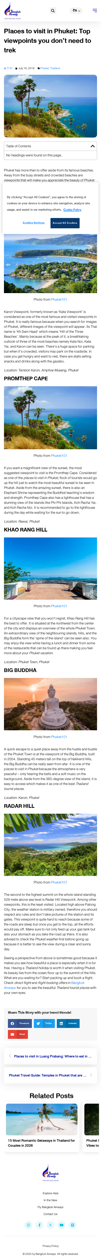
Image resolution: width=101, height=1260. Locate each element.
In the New (50, 1200)
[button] (53, 10)
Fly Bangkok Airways (50, 1207)
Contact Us (50, 1214)
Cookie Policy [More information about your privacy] (72, 209)
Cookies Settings (34, 223)
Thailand (55, 68)
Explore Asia (50, 1193)
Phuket (45, 68)
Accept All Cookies (65, 223)
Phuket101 (59, 299)
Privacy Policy (51, 1246)
